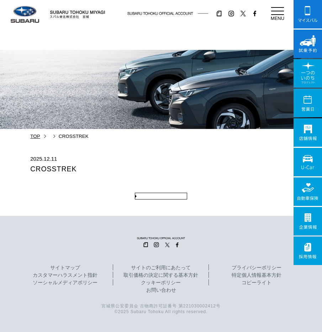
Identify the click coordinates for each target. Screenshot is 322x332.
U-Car (308, 162)
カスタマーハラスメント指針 (65, 275)
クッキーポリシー (161, 282)
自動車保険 (308, 191)
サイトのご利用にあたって (161, 267)
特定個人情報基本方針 (256, 275)
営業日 (308, 103)
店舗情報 (308, 132)
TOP (35, 136)
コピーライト (256, 282)
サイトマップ (65, 267)
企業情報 (308, 221)
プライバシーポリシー (256, 267)
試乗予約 (308, 44)
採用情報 (308, 251)
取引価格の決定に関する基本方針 (160, 275)
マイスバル (308, 14)
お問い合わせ (161, 290)
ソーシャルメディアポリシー (65, 282)
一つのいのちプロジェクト (308, 73)
